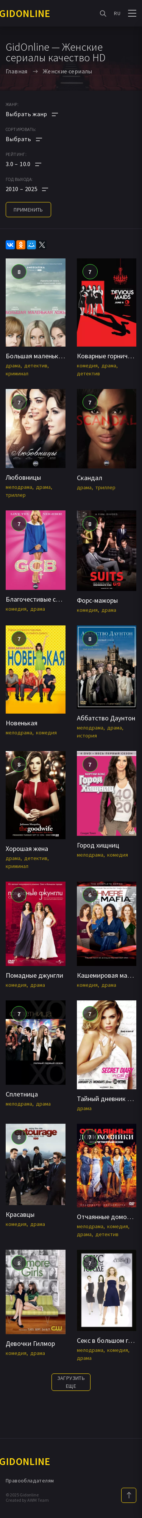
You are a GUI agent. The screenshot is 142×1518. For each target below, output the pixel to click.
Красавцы (20, 1214)
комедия (87, 365)
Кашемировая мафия (108, 975)
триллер (16, 494)
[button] (32, 164)
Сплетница (22, 1094)
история (87, 735)
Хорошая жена (27, 848)
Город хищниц (98, 845)
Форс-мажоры (97, 600)
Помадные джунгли (34, 975)
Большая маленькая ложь (44, 356)
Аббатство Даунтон (106, 718)
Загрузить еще (71, 1382)
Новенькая (21, 723)
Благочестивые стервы (39, 599)
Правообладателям (30, 1480)
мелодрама (19, 487)
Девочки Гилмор (30, 1343)
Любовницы (23, 477)
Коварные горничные (108, 356)
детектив (35, 365)
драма (13, 365)
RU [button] (117, 13)
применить (28, 209)
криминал (17, 373)
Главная (17, 71)
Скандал (89, 477)
